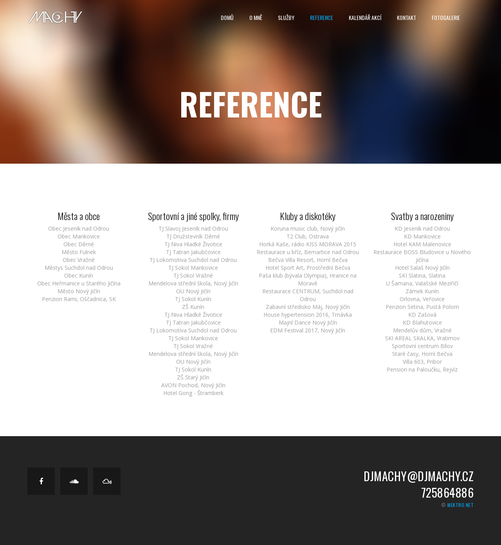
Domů (227, 17)
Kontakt (406, 17)
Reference (321, 17)
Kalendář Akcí (365, 17)
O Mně (255, 17)
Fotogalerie (446, 17)
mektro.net (460, 505)
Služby (286, 17)
